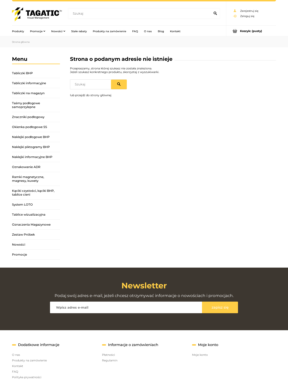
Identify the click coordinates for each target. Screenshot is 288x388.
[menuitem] (18, 31)
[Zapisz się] (220, 307)
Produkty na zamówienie (29, 360)
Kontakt (17, 366)
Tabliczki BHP (22, 73)
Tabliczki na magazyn (28, 93)
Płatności (108, 355)
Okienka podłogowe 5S (29, 127)
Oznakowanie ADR (26, 167)
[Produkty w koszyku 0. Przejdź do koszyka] (251, 31)
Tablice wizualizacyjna (28, 214)
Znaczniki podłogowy (28, 117)
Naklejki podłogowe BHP (31, 137)
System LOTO (22, 204)
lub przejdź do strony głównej (90, 95)
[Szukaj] (215, 13)
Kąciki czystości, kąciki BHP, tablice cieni (33, 192)
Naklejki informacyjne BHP (32, 157)
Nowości (18, 244)
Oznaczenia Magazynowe (31, 224)
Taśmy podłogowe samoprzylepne (26, 105)
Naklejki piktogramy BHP (31, 147)
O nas (16, 355)
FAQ (15, 371)
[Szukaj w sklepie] (140, 13)
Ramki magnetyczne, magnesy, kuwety (28, 179)
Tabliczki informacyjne (29, 83)
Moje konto (200, 355)
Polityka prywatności (26, 377)
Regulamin (109, 360)
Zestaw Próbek (23, 234)
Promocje (19, 254)
